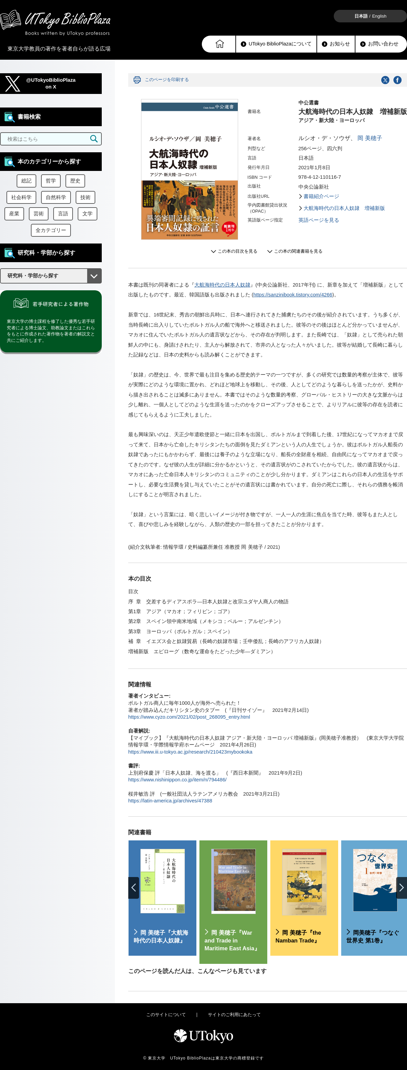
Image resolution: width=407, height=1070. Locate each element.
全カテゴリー (51, 230)
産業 (14, 213)
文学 (87, 213)
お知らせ (336, 44)
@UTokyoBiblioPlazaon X (51, 83)
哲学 (51, 180)
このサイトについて (166, 1014)
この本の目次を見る (237, 251)
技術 (85, 197)
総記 (26, 180)
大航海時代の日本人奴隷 (222, 285)
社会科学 (21, 197)
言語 (63, 213)
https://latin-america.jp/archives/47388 (170, 800)
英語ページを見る (318, 220)
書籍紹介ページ (321, 196)
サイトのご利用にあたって (234, 1014)
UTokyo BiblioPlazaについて (276, 44)
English (379, 16)
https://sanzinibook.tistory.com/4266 (292, 294)
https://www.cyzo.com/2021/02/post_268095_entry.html (189, 717)
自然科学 (56, 197)
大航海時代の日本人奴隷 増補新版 (344, 208)
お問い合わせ (379, 44)
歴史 (75, 180)
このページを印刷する (167, 79)
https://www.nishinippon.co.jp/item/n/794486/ (177, 779)
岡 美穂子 (369, 138)
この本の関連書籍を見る (298, 251)
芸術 (39, 213)
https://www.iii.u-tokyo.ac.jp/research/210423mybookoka (190, 752)
